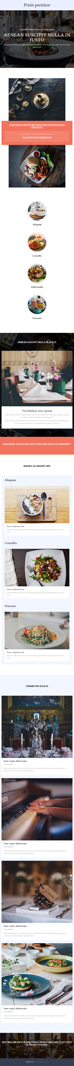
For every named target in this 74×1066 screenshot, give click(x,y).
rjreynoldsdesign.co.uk (41, 1062)
